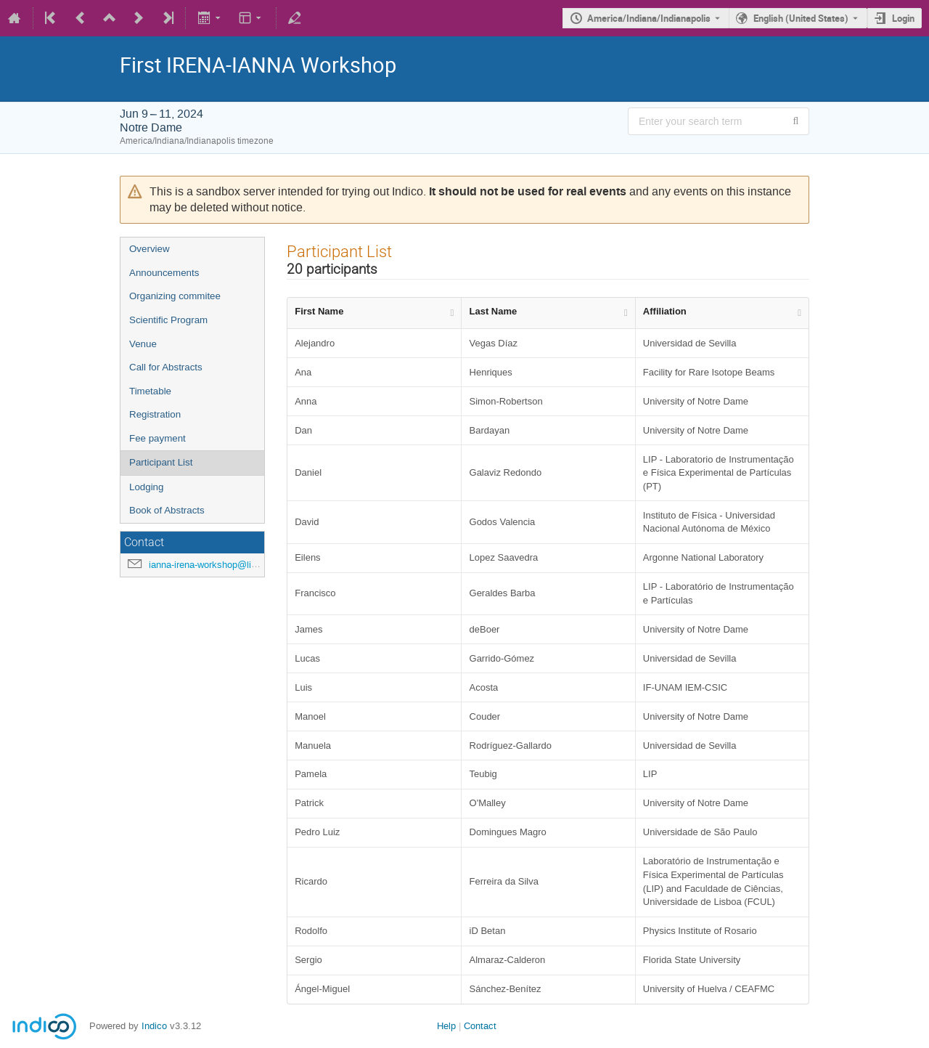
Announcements (164, 272)
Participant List (160, 462)
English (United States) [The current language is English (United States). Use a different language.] (800, 18)
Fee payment (157, 438)
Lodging (146, 487)
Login (903, 18)
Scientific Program (168, 319)
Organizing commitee (175, 296)
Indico (154, 1026)
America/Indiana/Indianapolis (649, 18)
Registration (155, 414)
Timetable (150, 391)
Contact (480, 1026)
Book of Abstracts (167, 510)
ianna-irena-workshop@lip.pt (208, 564)
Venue (143, 343)
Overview (149, 248)
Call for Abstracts (165, 367)
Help (446, 1026)
